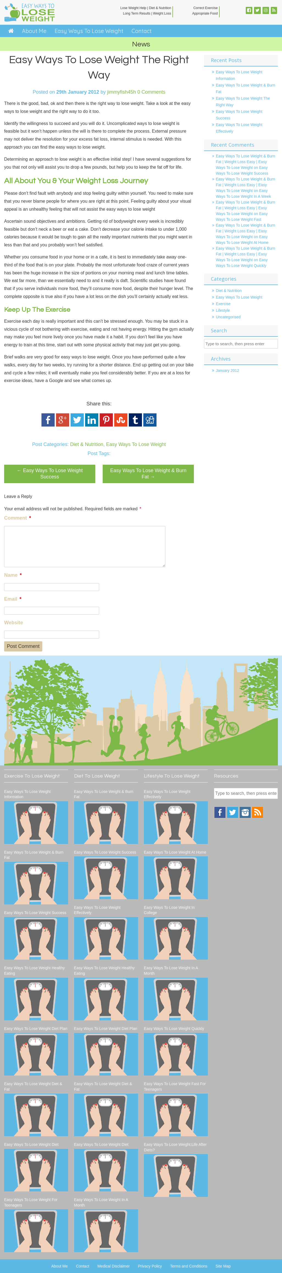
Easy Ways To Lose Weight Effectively (97, 910)
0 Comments (151, 92)
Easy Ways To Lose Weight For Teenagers (30, 1202)
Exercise (223, 304)
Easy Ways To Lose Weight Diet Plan (35, 1028)
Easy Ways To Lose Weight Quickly (174, 1028)
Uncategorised (228, 317)
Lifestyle (223, 310)
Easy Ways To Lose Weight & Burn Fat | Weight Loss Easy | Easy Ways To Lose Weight (245, 162)
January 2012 (227, 370)
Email (12, 599)
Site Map (223, 1266)
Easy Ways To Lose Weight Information (27, 794)
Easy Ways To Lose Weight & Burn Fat (148, 474)
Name (13, 575)
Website (13, 622)
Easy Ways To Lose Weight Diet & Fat (33, 1086)
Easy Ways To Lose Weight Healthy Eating (34, 971)
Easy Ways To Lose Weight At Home (175, 852)
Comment (17, 518)
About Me (34, 30)
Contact (142, 30)
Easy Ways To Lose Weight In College (169, 910)
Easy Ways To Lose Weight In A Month (101, 1202)
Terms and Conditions (188, 1266)
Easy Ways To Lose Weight (89, 30)
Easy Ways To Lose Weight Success (49, 474)
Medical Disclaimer (113, 1266)
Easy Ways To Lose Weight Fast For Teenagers (175, 1086)
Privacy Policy (150, 1266)
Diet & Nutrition (86, 444)
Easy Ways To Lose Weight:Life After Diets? (175, 1147)
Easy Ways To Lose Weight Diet (31, 1144)
